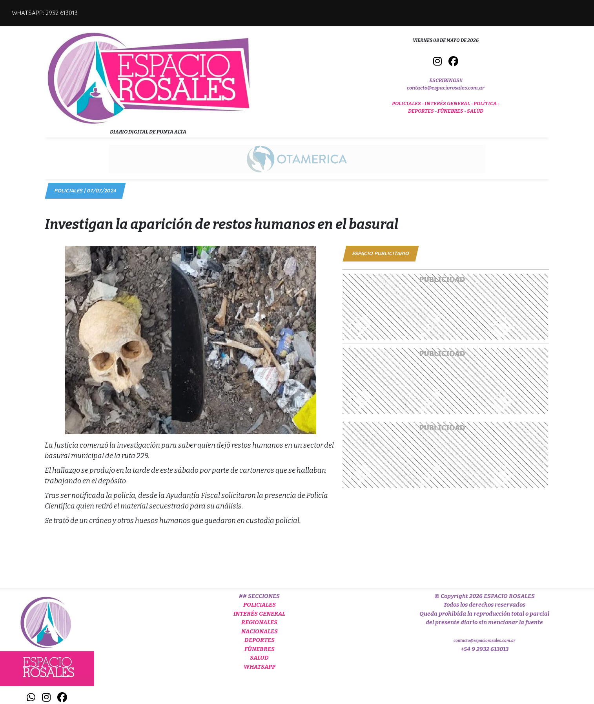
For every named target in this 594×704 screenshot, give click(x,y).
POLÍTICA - (486, 103)
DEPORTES (259, 640)
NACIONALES (259, 631)
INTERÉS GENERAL (259, 613)
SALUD (475, 111)
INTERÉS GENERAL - (449, 103)
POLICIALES (259, 604)
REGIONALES (259, 622)
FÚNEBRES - (452, 111)
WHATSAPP (259, 666)
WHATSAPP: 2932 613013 (45, 12)
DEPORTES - (422, 111)
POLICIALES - (408, 103)
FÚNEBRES (259, 649)
